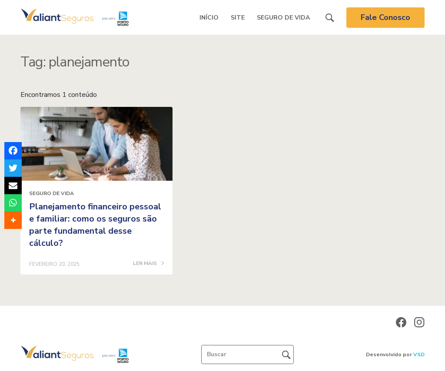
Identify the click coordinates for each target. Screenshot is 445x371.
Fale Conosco (385, 17)
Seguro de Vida (283, 17)
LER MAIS (148, 264)
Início (209, 17)
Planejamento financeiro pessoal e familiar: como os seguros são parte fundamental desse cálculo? (95, 225)
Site (238, 17)
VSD (419, 354)
